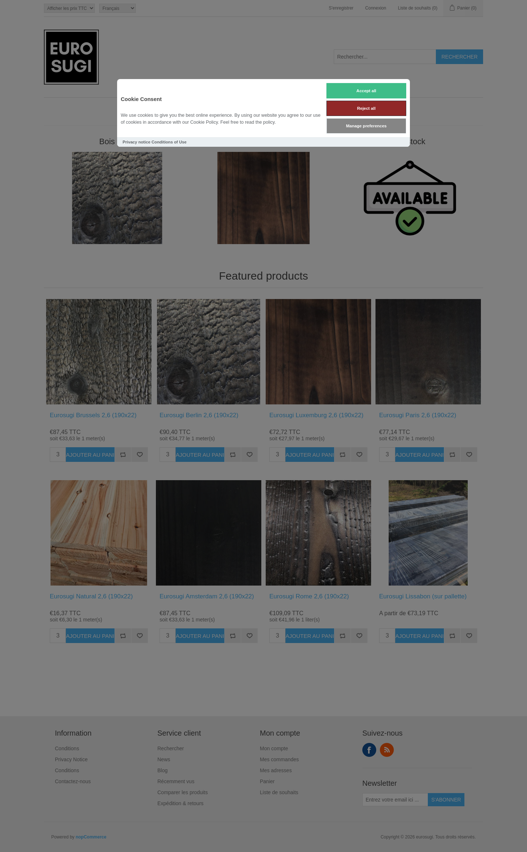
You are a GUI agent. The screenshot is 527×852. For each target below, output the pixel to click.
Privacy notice (136, 142)
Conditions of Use (169, 142)
